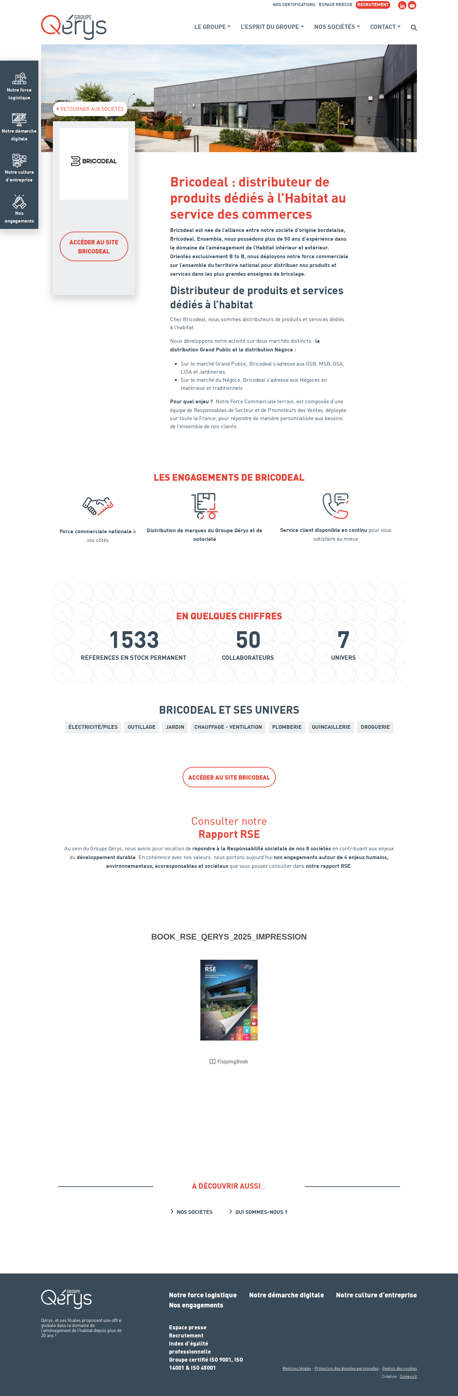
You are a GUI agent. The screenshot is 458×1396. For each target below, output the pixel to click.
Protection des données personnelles (347, 1368)
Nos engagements (196, 1304)
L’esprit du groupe (270, 27)
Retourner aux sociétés (90, 108)
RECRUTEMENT (373, 5)
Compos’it (408, 1376)
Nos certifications (294, 5)
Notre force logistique (203, 1294)
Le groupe (210, 27)
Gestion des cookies (399, 1368)
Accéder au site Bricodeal (93, 246)
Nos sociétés (334, 27)
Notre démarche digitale (286, 1294)
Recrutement (186, 1335)
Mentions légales (297, 1368)
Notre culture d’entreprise (376, 1294)
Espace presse (335, 5)
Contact (383, 27)
